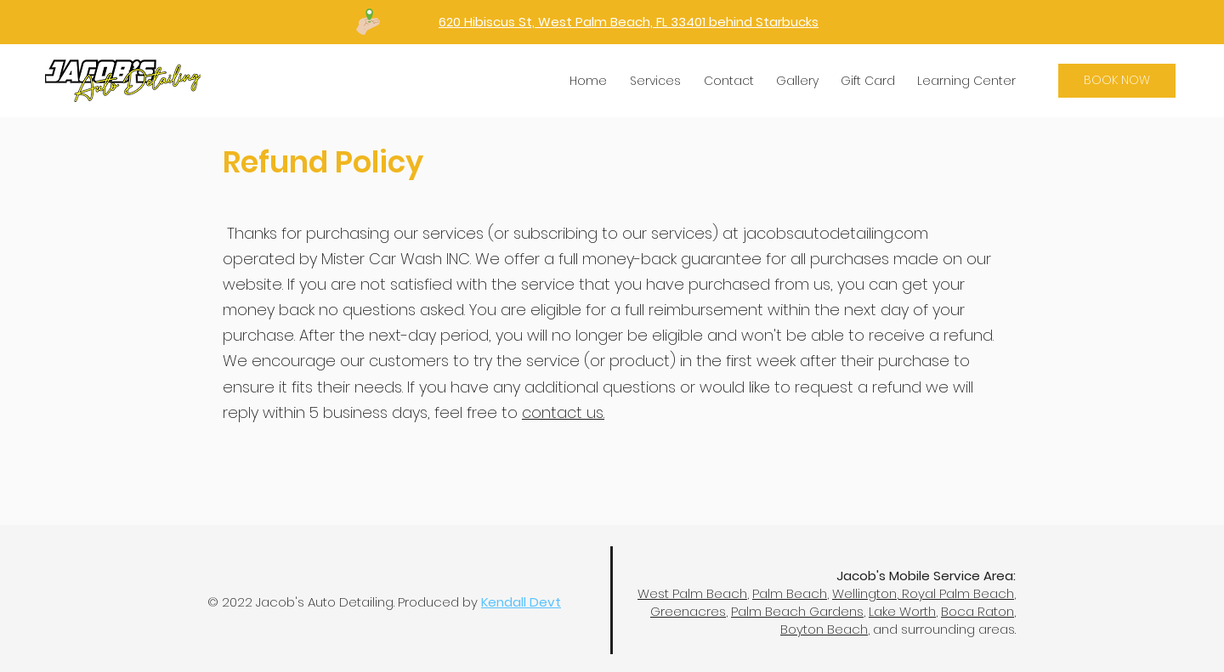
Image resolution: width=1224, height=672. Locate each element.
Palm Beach (789, 593)
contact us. (563, 412)
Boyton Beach (824, 629)
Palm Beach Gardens (797, 611)
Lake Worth (902, 611)
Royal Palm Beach (956, 593)
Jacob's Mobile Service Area (924, 575)
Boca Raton (977, 611)
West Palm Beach (692, 593)
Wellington (864, 593)
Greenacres (688, 611)
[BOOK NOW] (1117, 81)
